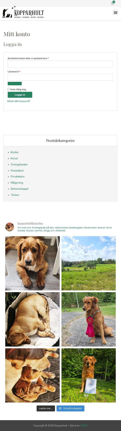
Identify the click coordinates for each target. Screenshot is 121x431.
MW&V (84, 425)
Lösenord (21, 71)
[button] (115, 12)
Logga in (20, 94)
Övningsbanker (19, 164)
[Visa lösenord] (15, 83)
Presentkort (17, 170)
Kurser (14, 158)
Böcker (15, 152)
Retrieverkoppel (19, 188)
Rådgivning (17, 182)
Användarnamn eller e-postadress (35, 58)
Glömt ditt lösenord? (18, 101)
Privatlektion (18, 176)
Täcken (15, 195)
